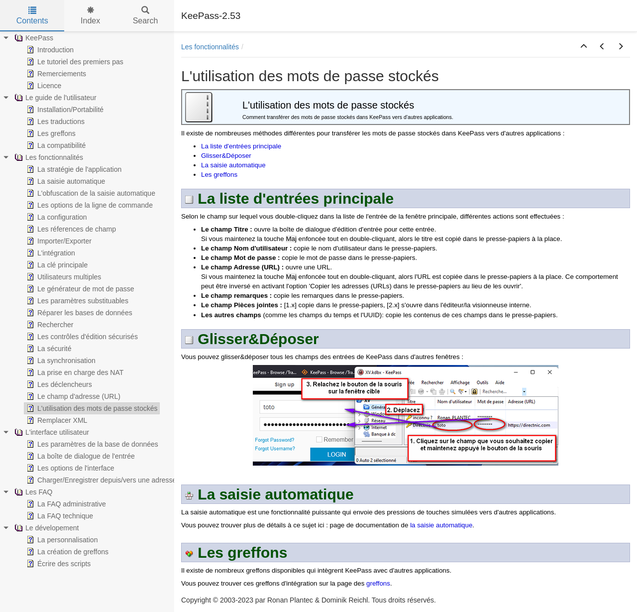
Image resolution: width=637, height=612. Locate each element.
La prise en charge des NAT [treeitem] (73, 372)
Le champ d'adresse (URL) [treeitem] (72, 396)
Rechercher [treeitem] (48, 325)
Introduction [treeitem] (49, 50)
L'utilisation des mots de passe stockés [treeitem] (91, 408)
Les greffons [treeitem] (50, 133)
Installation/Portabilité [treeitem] (64, 110)
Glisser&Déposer (226, 155)
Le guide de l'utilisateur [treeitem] (54, 98)
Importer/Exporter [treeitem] (58, 241)
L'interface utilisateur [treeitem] (50, 432)
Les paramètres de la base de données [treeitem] (91, 444)
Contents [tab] (32, 15)
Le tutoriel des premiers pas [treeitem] (73, 62)
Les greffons (219, 174)
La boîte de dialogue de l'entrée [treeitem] (79, 456)
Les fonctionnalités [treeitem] (47, 157)
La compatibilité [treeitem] (55, 145)
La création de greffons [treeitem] (66, 552)
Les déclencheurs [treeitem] (58, 384)
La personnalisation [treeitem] (61, 540)
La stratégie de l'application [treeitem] (72, 169)
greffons (378, 583)
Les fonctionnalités (210, 47)
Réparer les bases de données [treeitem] (78, 313)
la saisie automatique (441, 525)
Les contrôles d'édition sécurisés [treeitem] (81, 337)
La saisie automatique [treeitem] (64, 181)
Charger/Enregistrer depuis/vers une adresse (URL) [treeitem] (110, 480)
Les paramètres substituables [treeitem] (76, 301)
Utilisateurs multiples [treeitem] (62, 277)
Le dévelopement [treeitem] (45, 528)
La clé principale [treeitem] (56, 265)
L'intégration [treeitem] (49, 253)
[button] (583, 47)
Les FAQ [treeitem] (32, 492)
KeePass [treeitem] (32, 38)
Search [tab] (145, 15)
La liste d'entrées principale (241, 146)
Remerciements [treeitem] (55, 74)
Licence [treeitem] (42, 86)
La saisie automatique (233, 165)
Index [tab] (90, 15)
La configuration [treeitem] (55, 217)
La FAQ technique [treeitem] (58, 516)
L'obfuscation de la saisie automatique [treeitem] (89, 193)
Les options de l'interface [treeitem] (69, 468)
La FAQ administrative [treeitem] (65, 504)
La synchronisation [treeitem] (60, 361)
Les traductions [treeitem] (54, 121)
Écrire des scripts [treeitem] (57, 564)
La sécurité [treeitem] (47, 349)
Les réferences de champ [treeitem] (70, 229)
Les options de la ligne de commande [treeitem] (88, 205)
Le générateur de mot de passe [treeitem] (79, 289)
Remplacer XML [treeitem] (55, 420)
